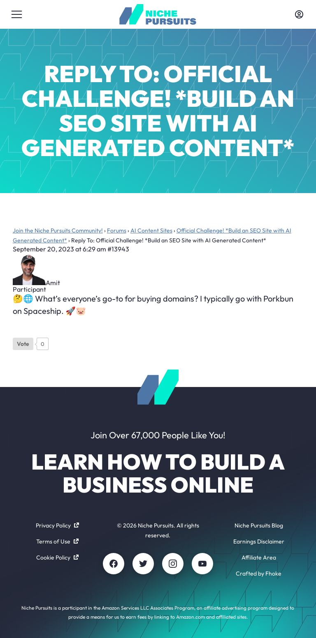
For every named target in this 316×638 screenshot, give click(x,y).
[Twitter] (143, 563)
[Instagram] (173, 563)
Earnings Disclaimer (258, 541)
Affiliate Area (259, 557)
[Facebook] (113, 563)
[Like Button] (23, 344)
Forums (116, 230)
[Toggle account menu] (299, 14)
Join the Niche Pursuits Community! (58, 230)
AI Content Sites (151, 230)
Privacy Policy (57, 525)
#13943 (118, 249)
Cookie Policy (57, 557)
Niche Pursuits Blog (259, 525)
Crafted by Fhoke (258, 573)
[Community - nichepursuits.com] (157, 14)
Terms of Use (57, 541)
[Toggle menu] (17, 14)
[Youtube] (202, 563)
